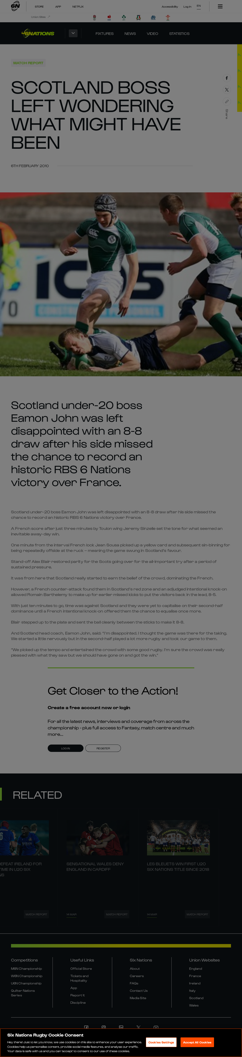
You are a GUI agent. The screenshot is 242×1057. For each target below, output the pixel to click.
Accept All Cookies (197, 1043)
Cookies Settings (161, 1043)
